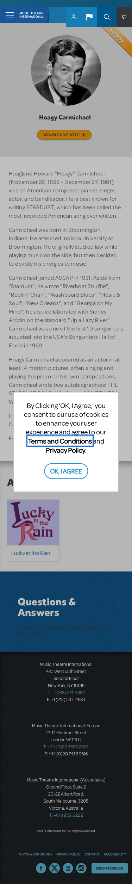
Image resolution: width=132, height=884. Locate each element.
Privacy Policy (65, 450)
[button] (89, 17)
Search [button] (107, 17)
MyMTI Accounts (73, 17)
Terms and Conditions (60, 441)
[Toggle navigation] (8, 15)
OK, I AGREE (66, 470)
